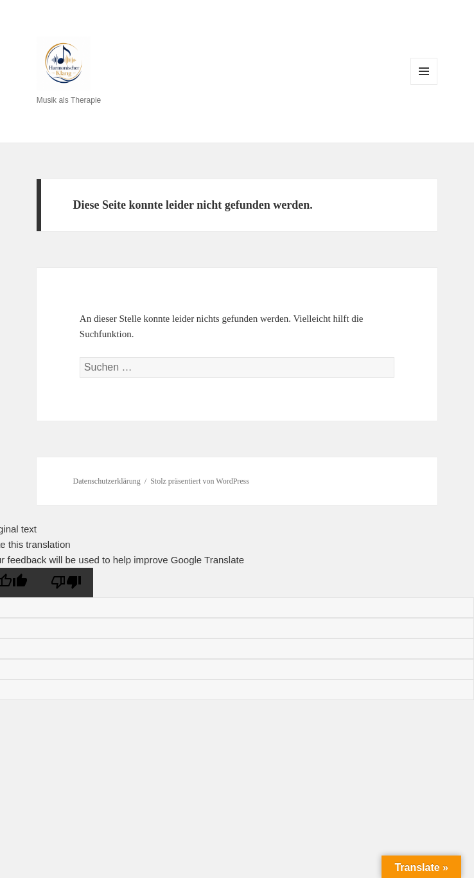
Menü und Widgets (424, 84)
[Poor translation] (66, 582)
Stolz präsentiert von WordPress (199, 481)
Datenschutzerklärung (107, 481)
